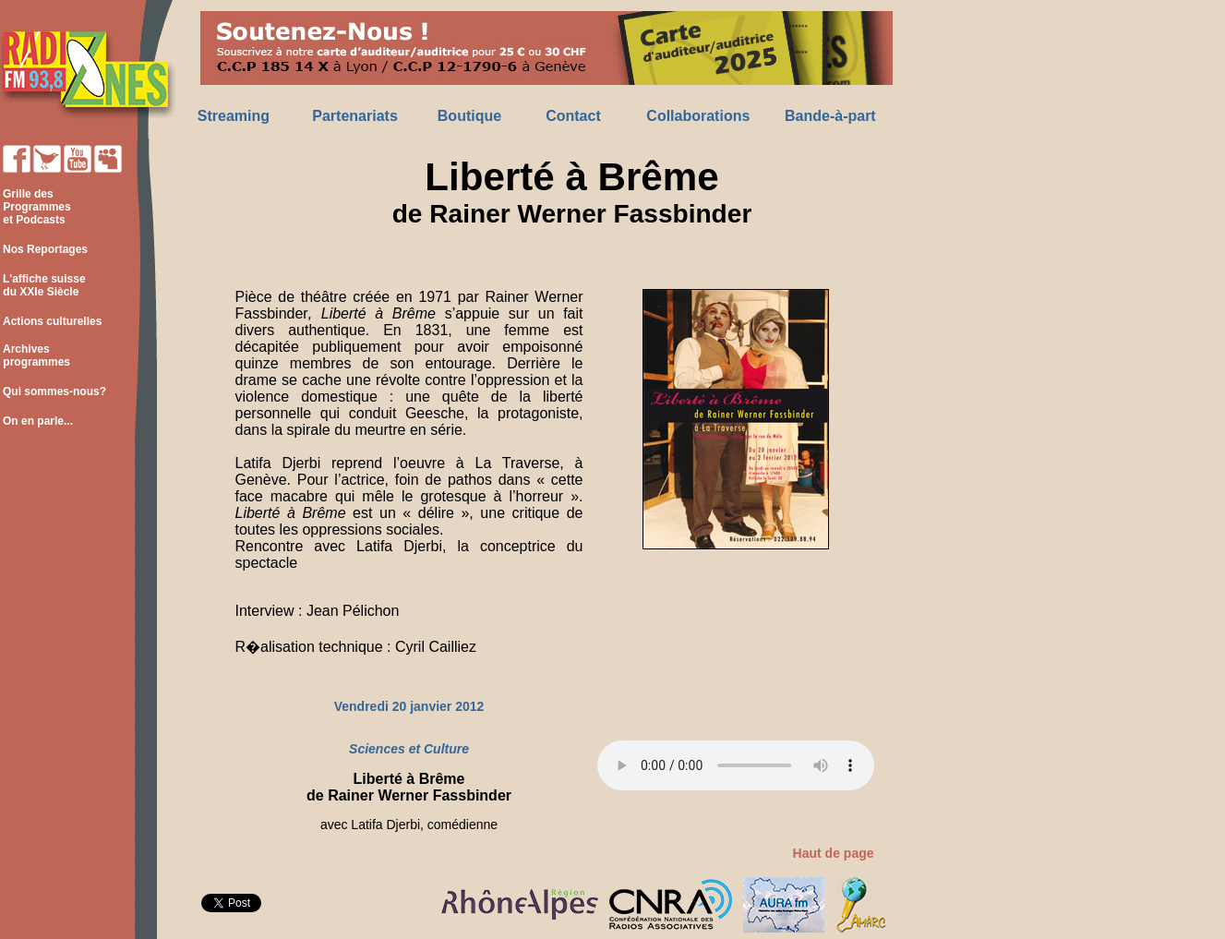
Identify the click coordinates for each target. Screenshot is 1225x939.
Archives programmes (35, 355)
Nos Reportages (45, 249)
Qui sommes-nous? (54, 391)
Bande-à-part (830, 116)
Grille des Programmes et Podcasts (35, 206)
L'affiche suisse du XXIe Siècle (43, 285)
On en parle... (38, 421)
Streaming (234, 116)
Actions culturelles (52, 321)
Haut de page (833, 853)
